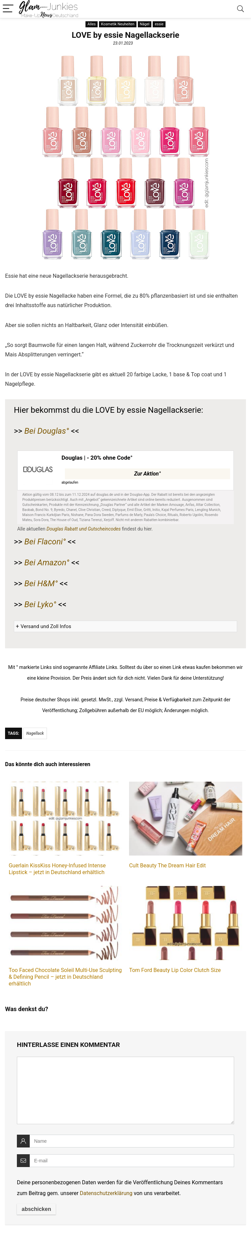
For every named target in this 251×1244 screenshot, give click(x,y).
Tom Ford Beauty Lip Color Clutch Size (175, 970)
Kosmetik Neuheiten (117, 24)
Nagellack (35, 733)
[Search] (240, 9)
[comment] (125, 1090)
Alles (91, 24)
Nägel (145, 24)
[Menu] (8, 9)
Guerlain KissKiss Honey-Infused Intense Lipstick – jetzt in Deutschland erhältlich (57, 868)
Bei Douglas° (46, 431)
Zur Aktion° (147, 473)
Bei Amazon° (46, 562)
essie (159, 24)
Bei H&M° (41, 583)
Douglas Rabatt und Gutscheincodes (84, 529)
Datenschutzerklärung (106, 1193)
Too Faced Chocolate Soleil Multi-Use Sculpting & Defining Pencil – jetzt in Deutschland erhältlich (65, 977)
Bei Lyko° (40, 604)
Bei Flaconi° (45, 541)
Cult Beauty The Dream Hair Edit (167, 865)
